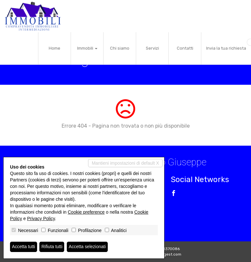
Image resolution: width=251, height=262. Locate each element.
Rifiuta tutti (52, 246)
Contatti (185, 48)
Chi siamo (119, 48)
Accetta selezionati (88, 246)
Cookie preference (86, 212)
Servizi (152, 48)
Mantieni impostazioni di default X (125, 163)
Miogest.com (169, 254)
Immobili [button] (87, 48)
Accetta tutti (23, 246)
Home (54, 48)
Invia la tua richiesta (226, 48)
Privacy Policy (41, 218)
